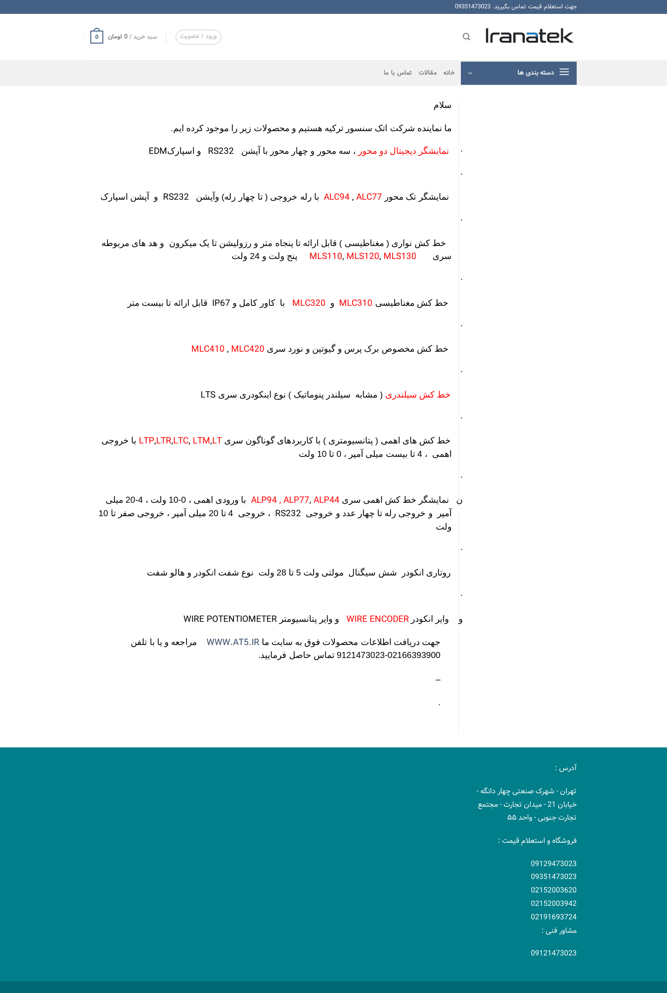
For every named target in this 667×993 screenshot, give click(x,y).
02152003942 (554, 904)
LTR (163, 441)
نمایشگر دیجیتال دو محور (403, 151)
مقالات (428, 73)
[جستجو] (466, 37)
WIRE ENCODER (376, 619)
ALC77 (369, 197)
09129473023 (554, 864)
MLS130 (400, 257)
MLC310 (355, 303)
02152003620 (554, 890)
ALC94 (337, 197)
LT (217, 441)
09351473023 (473, 6)
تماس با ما (398, 73)
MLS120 (362, 257)
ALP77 (296, 500)
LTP (146, 441)
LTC (181, 441)
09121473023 (554, 953)
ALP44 (325, 500)
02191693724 (554, 917)
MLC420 (247, 349)
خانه (448, 73)
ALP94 (265, 500)
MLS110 (325, 257)
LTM (201, 441)
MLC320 (309, 303)
